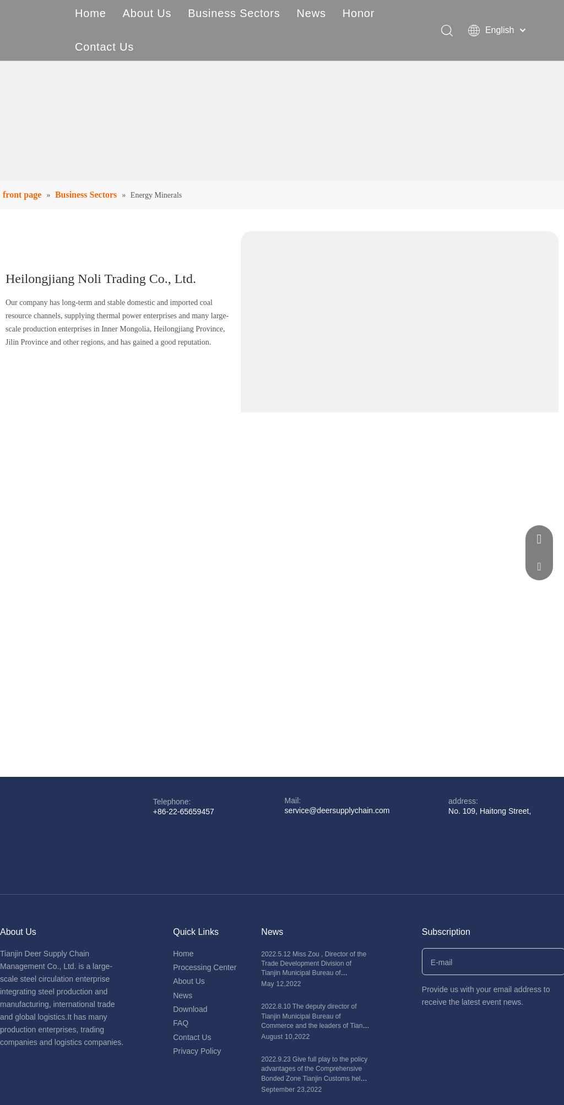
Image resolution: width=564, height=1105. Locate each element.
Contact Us (104, 47)
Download (190, 1009)
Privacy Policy (197, 1051)
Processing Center (204, 967)
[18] (399, 390)
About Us (147, 13)
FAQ (180, 1023)
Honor (359, 13)
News (311, 13)
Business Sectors (234, 13)
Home (90, 13)
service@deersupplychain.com (337, 810)
